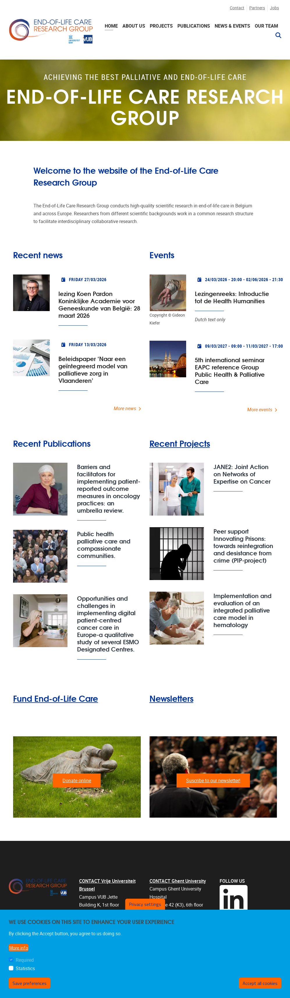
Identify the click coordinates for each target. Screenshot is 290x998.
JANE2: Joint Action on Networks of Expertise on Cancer (242, 473)
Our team (266, 26)
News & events (232, 26)
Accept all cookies (260, 983)
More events (259, 409)
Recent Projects (180, 443)
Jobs (274, 8)
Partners (257, 8)
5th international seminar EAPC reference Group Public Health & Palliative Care (230, 370)
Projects (161, 26)
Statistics (25, 968)
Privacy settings (145, 904)
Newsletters (171, 698)
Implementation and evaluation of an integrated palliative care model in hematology (242, 610)
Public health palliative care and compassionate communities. (103, 544)
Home (111, 26)
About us (133, 26)
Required (25, 960)
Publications (193, 26)
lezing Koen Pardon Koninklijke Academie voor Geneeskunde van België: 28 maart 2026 (99, 304)
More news (125, 408)
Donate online (77, 780)
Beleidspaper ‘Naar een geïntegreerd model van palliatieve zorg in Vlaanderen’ (92, 369)
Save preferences (30, 983)
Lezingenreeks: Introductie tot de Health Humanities (232, 297)
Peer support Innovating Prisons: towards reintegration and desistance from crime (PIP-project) (243, 545)
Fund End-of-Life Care (55, 698)
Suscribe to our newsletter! (213, 780)
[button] (276, 35)
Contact (237, 8)
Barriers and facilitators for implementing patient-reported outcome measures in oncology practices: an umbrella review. (108, 488)
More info (18, 947)
